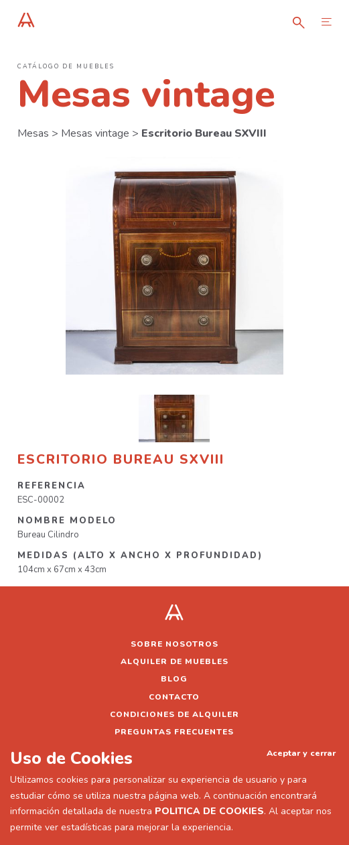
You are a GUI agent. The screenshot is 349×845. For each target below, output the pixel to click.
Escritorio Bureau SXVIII (204, 133)
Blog (174, 678)
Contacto (174, 697)
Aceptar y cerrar (301, 753)
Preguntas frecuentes (174, 731)
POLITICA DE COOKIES (209, 811)
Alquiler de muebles (174, 661)
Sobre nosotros (174, 644)
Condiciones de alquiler (174, 714)
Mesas (33, 133)
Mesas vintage (95, 133)
